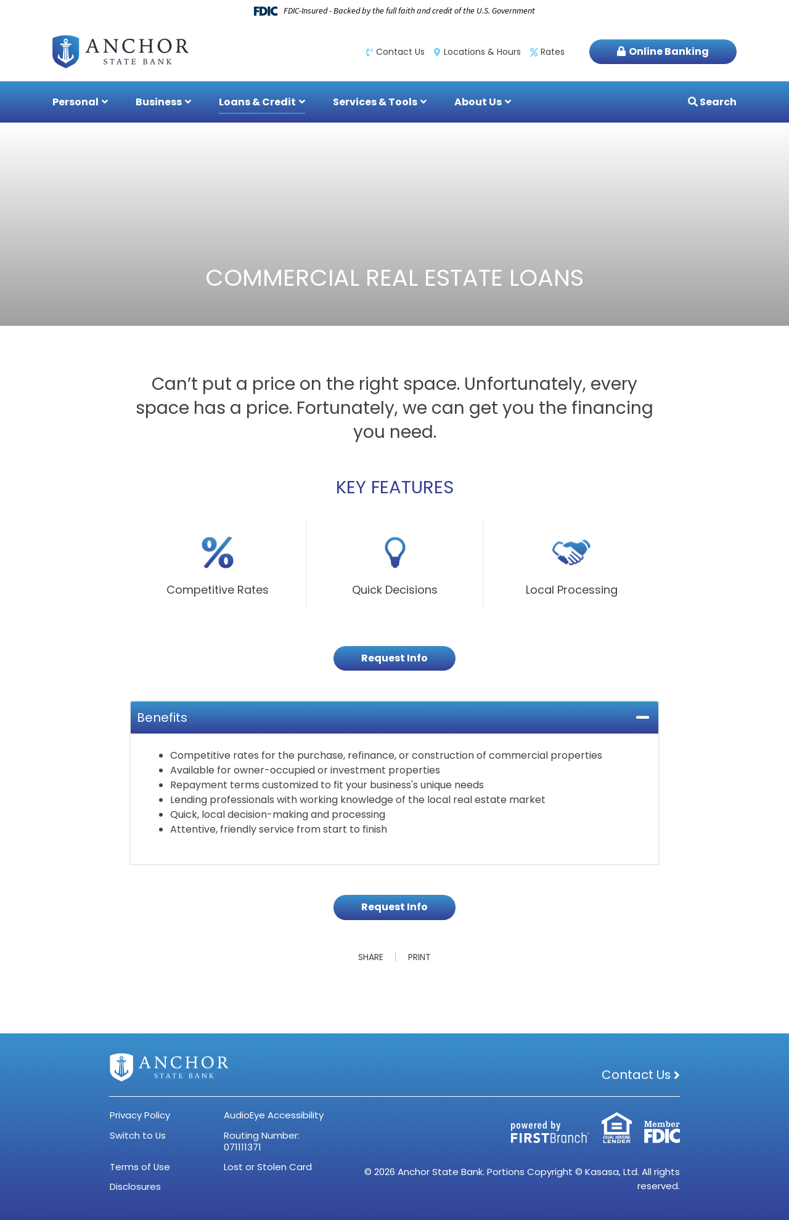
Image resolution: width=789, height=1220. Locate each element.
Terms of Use (140, 1166)
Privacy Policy (140, 1115)
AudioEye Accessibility (274, 1115)
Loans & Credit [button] (257, 102)
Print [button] (420, 957)
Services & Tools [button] (375, 102)
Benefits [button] (162, 717)
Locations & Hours (482, 52)
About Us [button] (478, 102)
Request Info (394, 658)
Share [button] (370, 957)
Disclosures (135, 1186)
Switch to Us (138, 1135)
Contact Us (400, 52)
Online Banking (669, 51)
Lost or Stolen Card (268, 1166)
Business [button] (159, 102)
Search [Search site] (717, 102)
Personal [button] (75, 102)
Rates (553, 52)
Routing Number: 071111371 (262, 1141)
